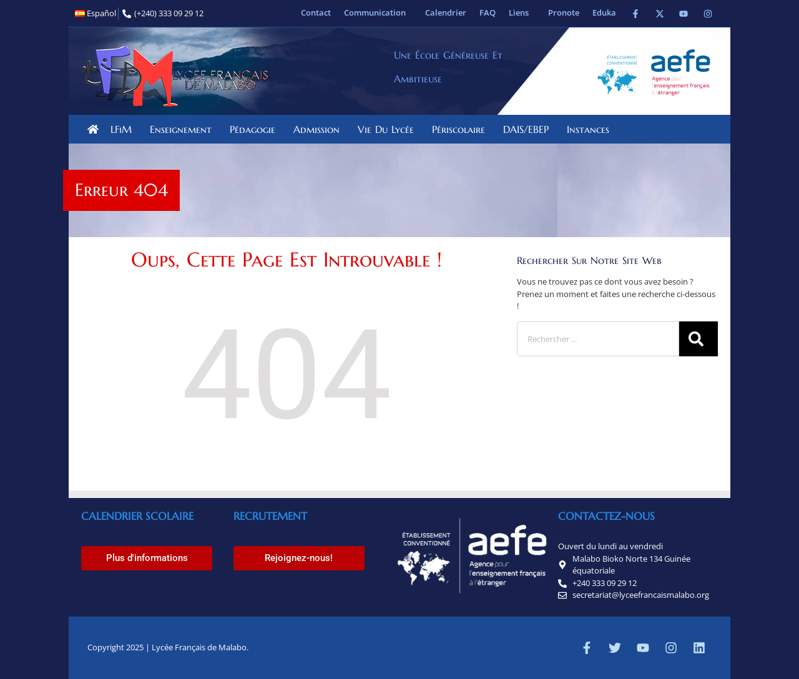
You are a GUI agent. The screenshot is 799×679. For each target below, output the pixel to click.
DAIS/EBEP (529, 129)
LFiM (124, 129)
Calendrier (445, 12)
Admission (319, 129)
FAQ (487, 12)
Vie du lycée (389, 129)
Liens (522, 12)
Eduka (604, 12)
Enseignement (184, 129)
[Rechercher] (698, 338)
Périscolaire (461, 129)
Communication (378, 12)
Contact (316, 12)
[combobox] (598, 338)
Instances (591, 129)
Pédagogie (256, 129)
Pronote (563, 12)
